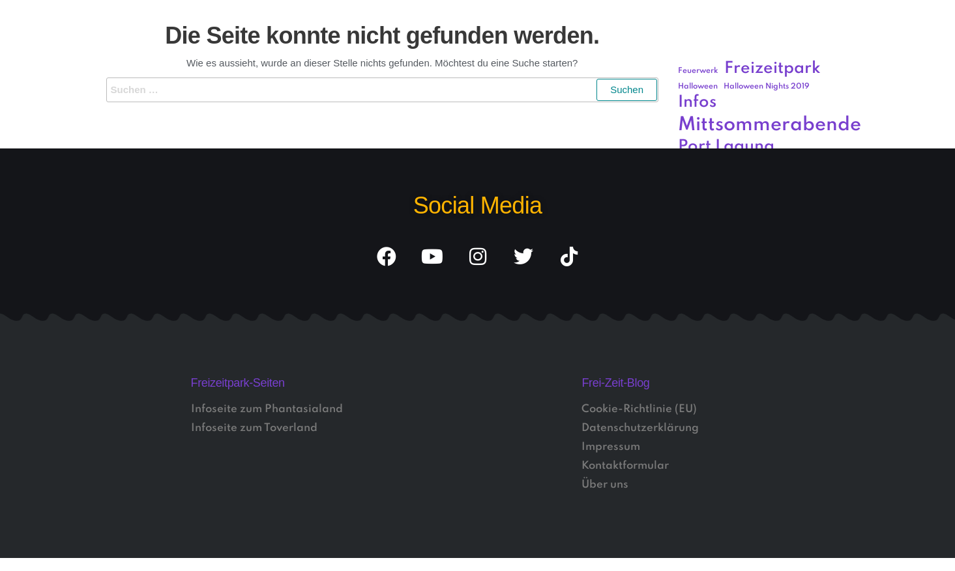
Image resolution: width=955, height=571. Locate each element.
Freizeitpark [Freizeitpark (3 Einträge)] (772, 69)
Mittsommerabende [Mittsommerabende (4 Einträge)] (769, 125)
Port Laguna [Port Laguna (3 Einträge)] (726, 147)
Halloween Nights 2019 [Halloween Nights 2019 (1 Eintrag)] (767, 87)
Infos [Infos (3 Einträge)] (697, 102)
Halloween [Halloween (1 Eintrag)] (698, 87)
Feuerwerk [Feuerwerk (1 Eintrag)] (698, 71)
